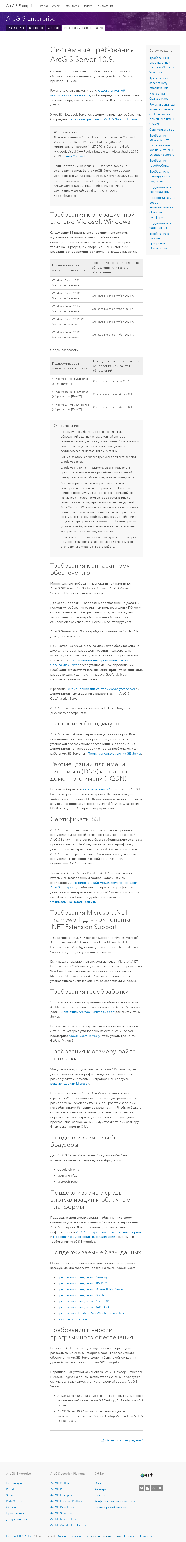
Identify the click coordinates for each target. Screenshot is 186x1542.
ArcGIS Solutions (61, 1512)
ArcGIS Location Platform (67, 1500)
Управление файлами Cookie (104, 1534)
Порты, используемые (114, 752)
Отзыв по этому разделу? (124, 1439)
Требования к (91, 1312)
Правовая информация (138, 1534)
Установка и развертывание (83, 27)
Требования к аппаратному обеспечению (159, 83)
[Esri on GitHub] (154, 1487)
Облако (87, 6)
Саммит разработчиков (111, 1506)
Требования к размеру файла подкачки (160, 176)
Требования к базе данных (82, 1276)
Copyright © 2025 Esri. (19, 1534)
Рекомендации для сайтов (101, 688)
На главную (16, 27)
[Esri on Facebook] (147, 1487)
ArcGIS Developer (62, 1506)
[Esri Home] (146, 1474)
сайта (75, 156)
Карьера (100, 1488)
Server (10, 1494)
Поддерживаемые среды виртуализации (84, 1235)
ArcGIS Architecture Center (68, 1524)
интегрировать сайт (97, 788)
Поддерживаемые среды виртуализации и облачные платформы (162, 207)
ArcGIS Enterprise (20, 5)
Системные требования (103, 119)
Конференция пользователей (114, 1500)
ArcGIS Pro (57, 1488)
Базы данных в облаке (72, 1318)
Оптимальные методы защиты (73, 900)
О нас (98, 1482)
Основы (53, 27)
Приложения (104, 6)
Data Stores (71, 6)
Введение (36, 27)
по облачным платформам (109, 1231)
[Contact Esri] (160, 1487)
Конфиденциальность (71, 1534)
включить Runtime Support (89, 1010)
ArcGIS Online (59, 1482)
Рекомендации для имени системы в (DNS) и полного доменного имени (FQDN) (162, 114)
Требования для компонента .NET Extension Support (161, 145)
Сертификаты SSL (161, 129)
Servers (55, 6)
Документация (16, 1518)
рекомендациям (69, 1082)
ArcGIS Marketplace (63, 1518)
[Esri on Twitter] (141, 1487)
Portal (44, 6)
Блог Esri (100, 1494)
